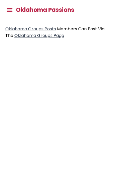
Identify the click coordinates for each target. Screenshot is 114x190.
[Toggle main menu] (9, 10)
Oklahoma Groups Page (39, 35)
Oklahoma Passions (45, 10)
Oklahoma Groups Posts (30, 29)
